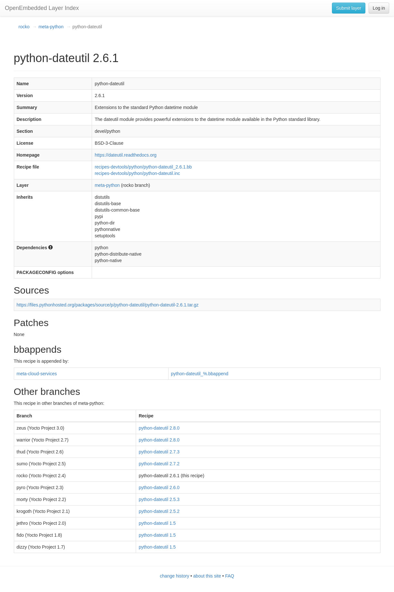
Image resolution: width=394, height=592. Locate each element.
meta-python (51, 26)
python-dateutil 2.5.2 (159, 511)
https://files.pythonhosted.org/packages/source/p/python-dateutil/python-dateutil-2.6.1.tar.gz (108, 304)
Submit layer (348, 8)
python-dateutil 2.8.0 (159, 428)
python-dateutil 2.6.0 (159, 487)
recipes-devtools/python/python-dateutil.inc (137, 173)
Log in (379, 8)
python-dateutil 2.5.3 (159, 499)
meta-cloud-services (37, 373)
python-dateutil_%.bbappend (199, 373)
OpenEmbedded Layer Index (42, 8)
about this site (207, 575)
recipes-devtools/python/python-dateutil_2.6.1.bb (143, 166)
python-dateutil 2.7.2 (159, 463)
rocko (24, 26)
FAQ (229, 575)
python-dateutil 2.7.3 (159, 451)
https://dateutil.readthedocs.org (125, 155)
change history (174, 575)
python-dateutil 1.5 (157, 523)
